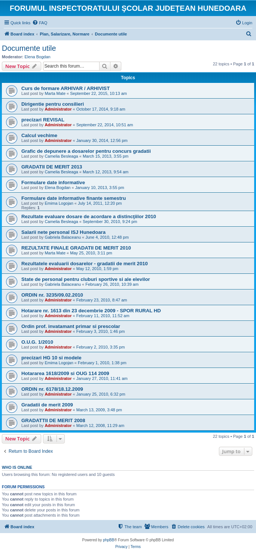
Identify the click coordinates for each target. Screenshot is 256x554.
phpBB (108, 540)
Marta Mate (55, 93)
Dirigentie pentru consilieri (52, 104)
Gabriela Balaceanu (63, 237)
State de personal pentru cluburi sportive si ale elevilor (85, 279)
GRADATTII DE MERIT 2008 (53, 420)
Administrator (58, 109)
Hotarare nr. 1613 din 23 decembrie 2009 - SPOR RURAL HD (91, 310)
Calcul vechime (39, 135)
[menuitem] (39, 22)
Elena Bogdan (38, 57)
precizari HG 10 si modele (51, 357)
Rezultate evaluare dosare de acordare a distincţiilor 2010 (88, 216)
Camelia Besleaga (61, 156)
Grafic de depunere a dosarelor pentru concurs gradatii (86, 151)
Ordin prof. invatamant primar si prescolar (70, 326)
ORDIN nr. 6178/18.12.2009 (52, 389)
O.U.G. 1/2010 (37, 342)
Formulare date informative (53, 182)
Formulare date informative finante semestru (73, 198)
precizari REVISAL (42, 120)
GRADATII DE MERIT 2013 (51, 167)
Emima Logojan (59, 203)
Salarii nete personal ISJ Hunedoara (63, 232)
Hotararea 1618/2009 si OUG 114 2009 (65, 373)
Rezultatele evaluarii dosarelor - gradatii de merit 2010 (84, 263)
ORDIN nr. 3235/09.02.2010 (52, 295)
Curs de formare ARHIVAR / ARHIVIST (65, 88)
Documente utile (29, 48)
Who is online (17, 467)
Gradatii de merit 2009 (47, 405)
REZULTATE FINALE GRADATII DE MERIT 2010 (76, 248)
